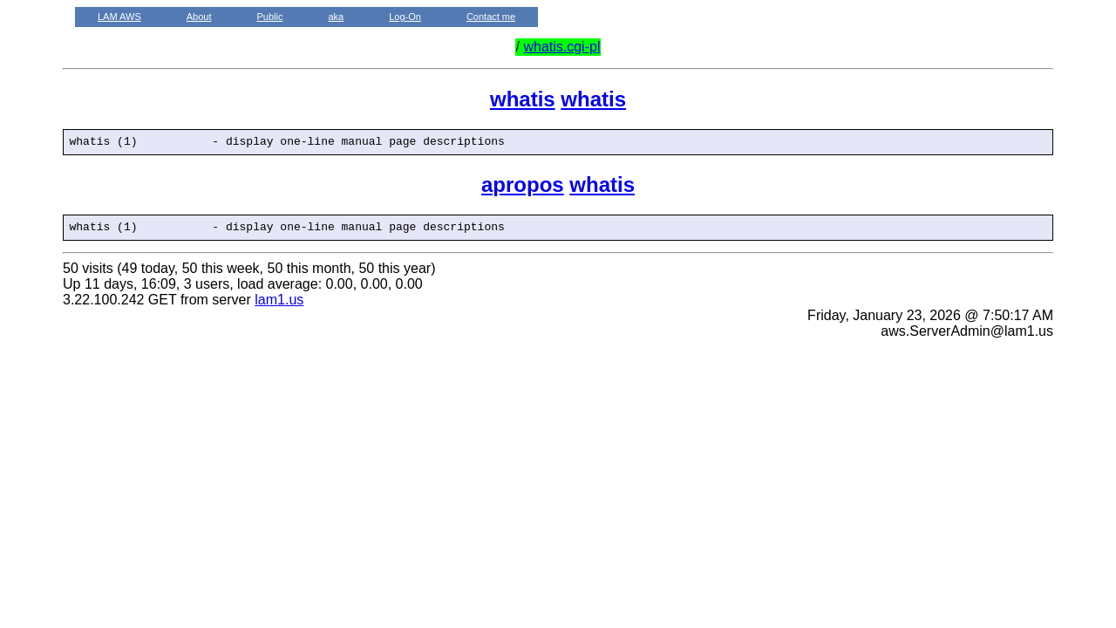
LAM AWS (119, 16)
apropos (522, 187)
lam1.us (279, 304)
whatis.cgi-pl (561, 46)
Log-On (405, 16)
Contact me (490, 16)
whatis (522, 99)
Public (269, 16)
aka (336, 16)
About (199, 16)
